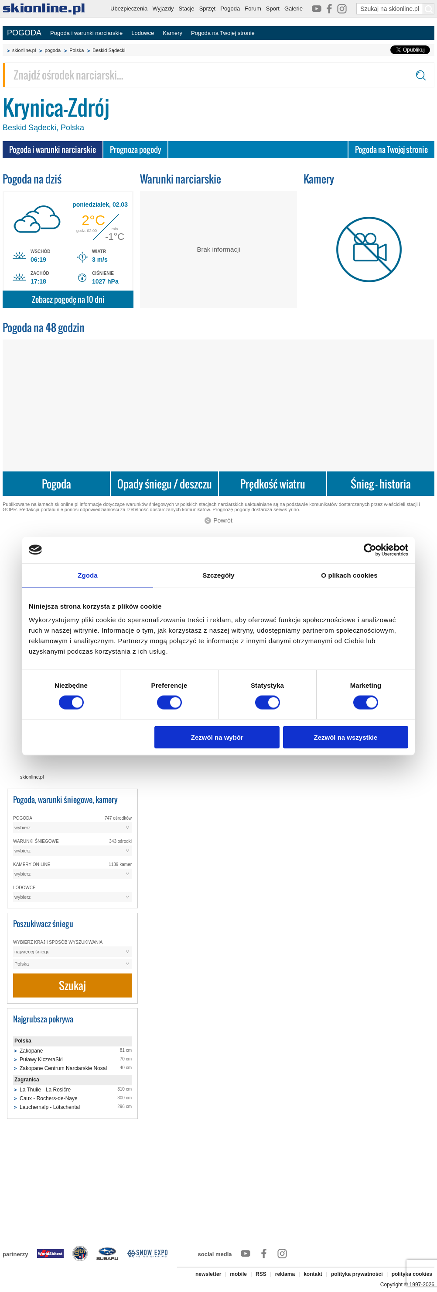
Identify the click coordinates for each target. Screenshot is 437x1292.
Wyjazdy (163, 8)
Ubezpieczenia (128, 8)
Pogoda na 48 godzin (44, 327)
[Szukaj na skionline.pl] (428, 8)
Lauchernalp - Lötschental (50, 1107)
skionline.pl (24, 50)
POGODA (24, 32)
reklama (285, 1274)
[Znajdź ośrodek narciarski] (218, 74)
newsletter (208, 1274)
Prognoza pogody (135, 150)
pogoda (52, 50)
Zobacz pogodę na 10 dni (68, 299)
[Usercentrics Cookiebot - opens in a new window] (370, 549)
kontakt (313, 1274)
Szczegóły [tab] (218, 574)
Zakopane (31, 1051)
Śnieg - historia (381, 484)
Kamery (172, 33)
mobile (238, 1274)
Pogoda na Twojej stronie (223, 33)
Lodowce (142, 33)
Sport (273, 8)
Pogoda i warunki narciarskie (86, 33)
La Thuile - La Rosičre (45, 1090)
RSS (261, 1274)
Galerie (293, 8)
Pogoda (230, 8)
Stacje (186, 8)
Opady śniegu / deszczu (164, 484)
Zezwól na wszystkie (346, 737)
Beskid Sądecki (108, 50)
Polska (76, 50)
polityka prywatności (357, 1274)
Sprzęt (207, 8)
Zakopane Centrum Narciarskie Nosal (63, 1068)
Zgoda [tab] (88, 574)
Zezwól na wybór (217, 737)
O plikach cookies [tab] (349, 574)
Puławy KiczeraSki (41, 1059)
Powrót (222, 520)
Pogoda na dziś (32, 179)
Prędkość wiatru (272, 484)
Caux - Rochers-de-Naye (49, 1098)
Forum (253, 8)
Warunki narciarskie (180, 179)
